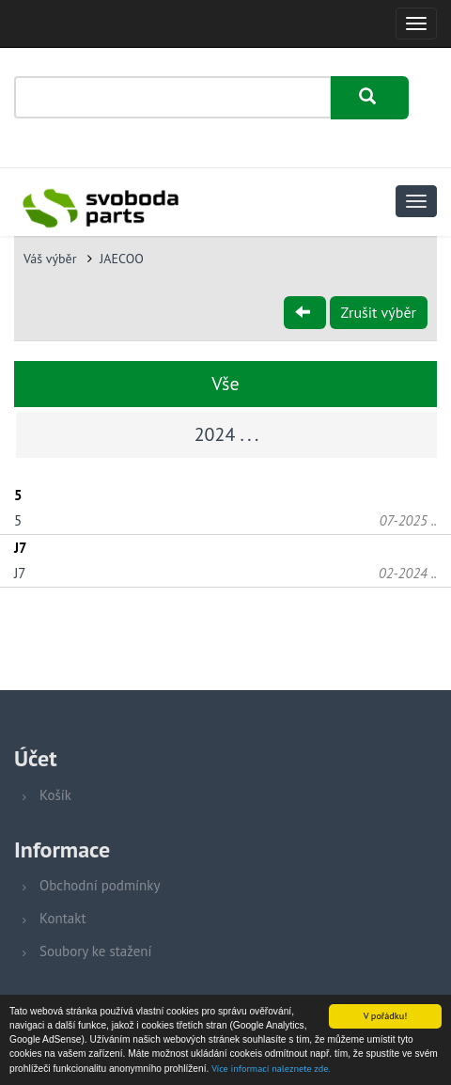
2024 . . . (226, 434)
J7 (20, 573)
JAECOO (122, 258)
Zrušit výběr (378, 312)
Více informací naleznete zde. (270, 1069)
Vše (225, 383)
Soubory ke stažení (95, 951)
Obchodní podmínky (99, 885)
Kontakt (62, 918)
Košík (55, 795)
